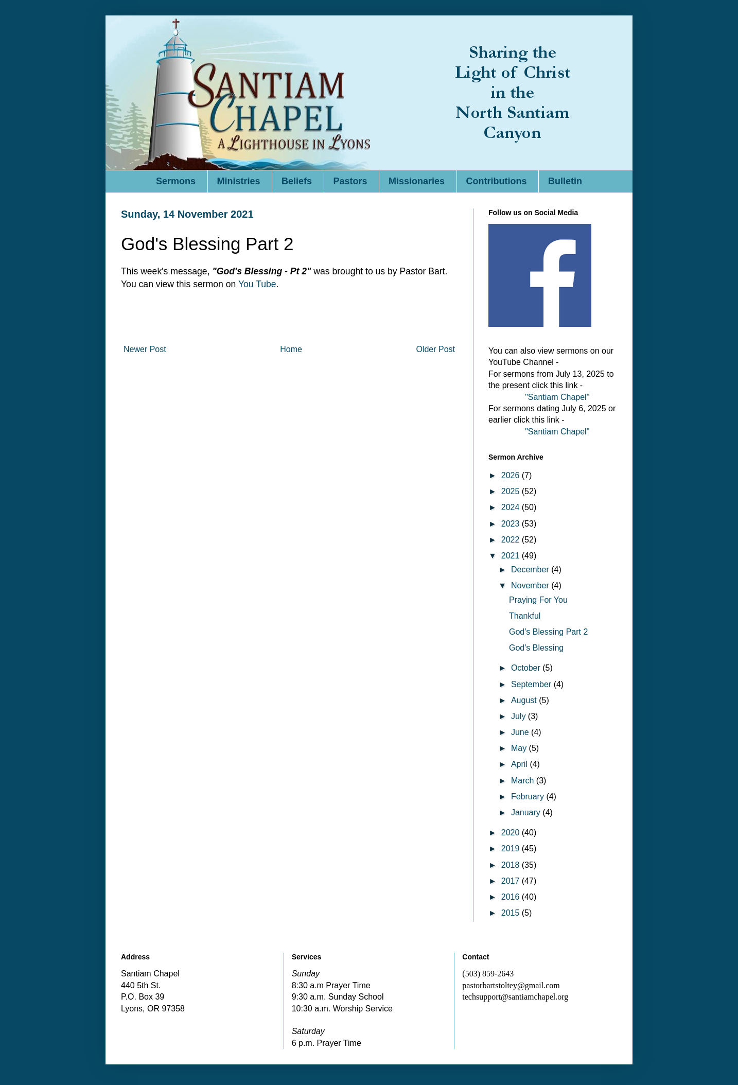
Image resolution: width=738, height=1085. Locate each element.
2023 (511, 523)
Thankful (524, 615)
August (525, 700)
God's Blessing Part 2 (548, 631)
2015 (511, 912)
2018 (511, 865)
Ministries (238, 181)
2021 (511, 555)
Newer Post (145, 349)
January (526, 812)
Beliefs (297, 181)
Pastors (350, 181)
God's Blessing (536, 647)
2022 (511, 539)
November (531, 585)
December (531, 569)
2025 (511, 491)
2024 (511, 507)
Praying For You (538, 600)
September (532, 684)
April (520, 764)
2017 (511, 881)
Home (291, 349)
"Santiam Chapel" (557, 397)
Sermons (176, 181)
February (528, 796)
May (520, 748)
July (519, 716)
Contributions (496, 181)
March (523, 780)
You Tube (257, 284)
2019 (511, 848)
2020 (511, 832)
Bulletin (565, 181)
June (521, 732)
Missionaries (417, 181)
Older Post (435, 349)
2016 (511, 896)
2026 (511, 475)
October (526, 667)
